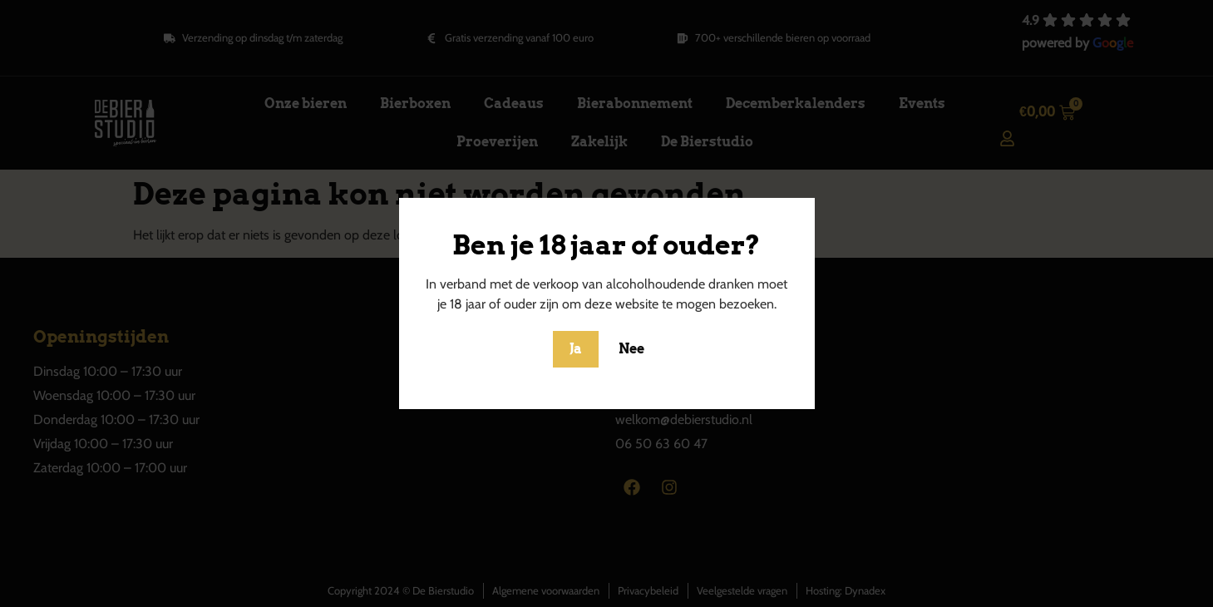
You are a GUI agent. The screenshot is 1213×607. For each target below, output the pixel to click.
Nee (631, 349)
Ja (576, 349)
